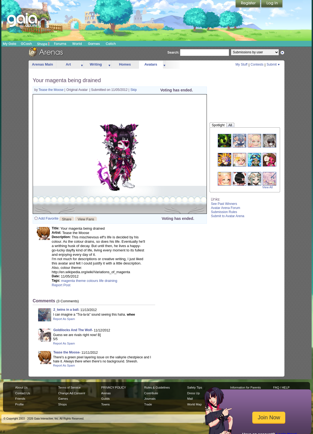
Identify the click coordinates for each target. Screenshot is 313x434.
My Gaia (9, 43)
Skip (133, 90)
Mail (190, 398)
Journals (150, 398)
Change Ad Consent (71, 393)
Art (68, 64)
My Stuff (241, 64)
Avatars (150, 64)
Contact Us (22, 393)
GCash (26, 43)
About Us (21, 387)
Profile (19, 404)
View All (267, 187)
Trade (148, 404)
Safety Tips (194, 387)
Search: (173, 52)
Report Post (61, 285)
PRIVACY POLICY (113, 387)
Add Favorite (48, 218)
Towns (105, 404)
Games (94, 43)
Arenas (106, 393)
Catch (111, 43)
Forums (60, 43)
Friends (20, 398)
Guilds (105, 398)
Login (272, 4)
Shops (43, 44)
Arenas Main (42, 64)
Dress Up (193, 393)
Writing (96, 64)
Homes (125, 64)
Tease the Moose (52, 90)
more (82, 65)
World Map (194, 404)
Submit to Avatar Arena (227, 216)
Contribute (151, 393)
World (77, 43)
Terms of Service (69, 387)
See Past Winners (224, 204)
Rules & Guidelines (157, 387)
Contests (257, 64)
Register (248, 4)
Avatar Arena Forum (225, 208)
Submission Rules (224, 212)
